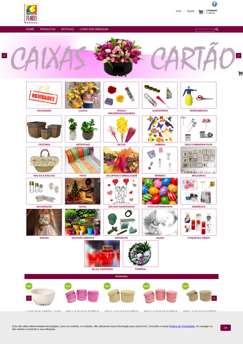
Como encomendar (94, 29)
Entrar (178, 11)
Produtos (47, 29)
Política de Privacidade (182, 326)
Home (30, 29)
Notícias (67, 29)
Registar (191, 11)
